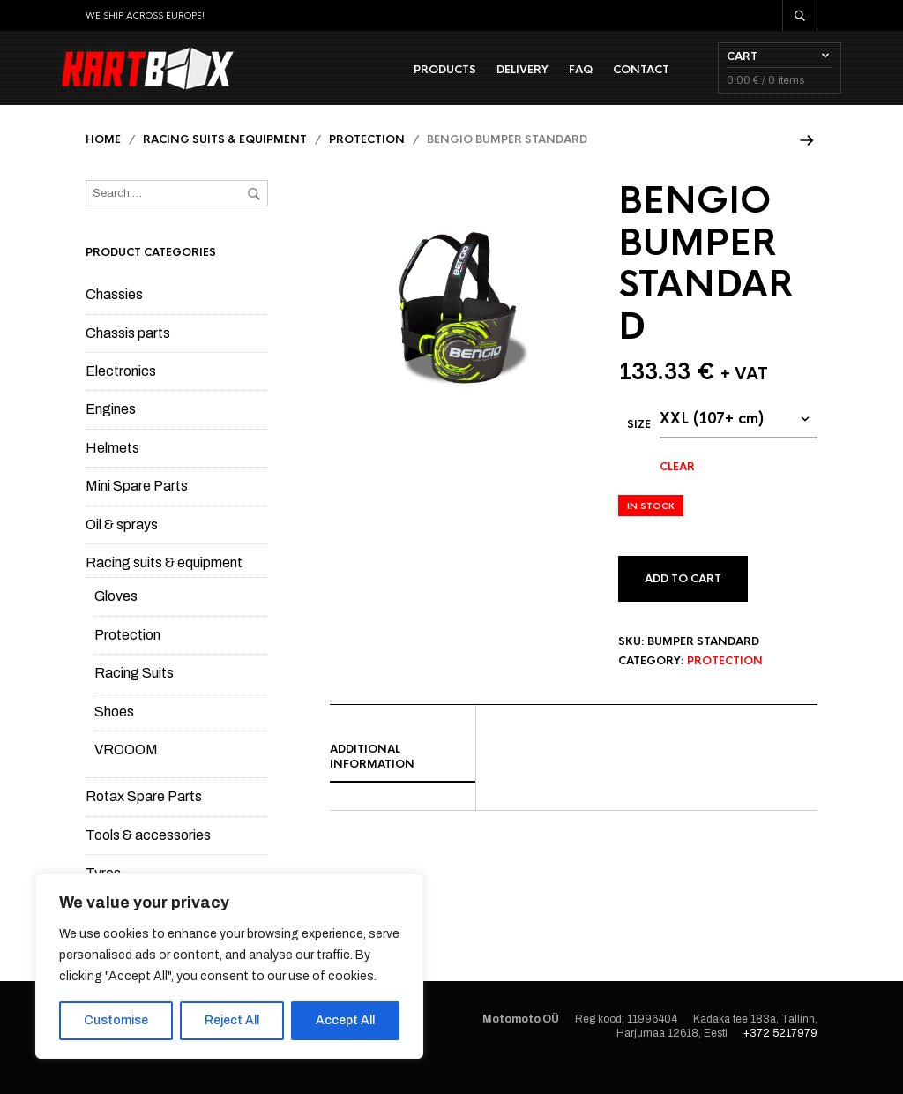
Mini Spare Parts (137, 507)
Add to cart (683, 601)
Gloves (116, 618)
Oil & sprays (122, 546)
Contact (617, 80)
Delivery (499, 80)
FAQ (557, 80)
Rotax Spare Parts (144, 818)
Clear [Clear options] (677, 489)
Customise (116, 1020)
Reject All (232, 1020)
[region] (229, 966)
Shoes (114, 732)
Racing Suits (134, 694)
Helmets (112, 469)
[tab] (402, 779)
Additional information (372, 778)
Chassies (114, 316)
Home (103, 161)
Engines (111, 430)
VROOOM (126, 771)
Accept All (345, 1020)
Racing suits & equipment (225, 161)
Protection (367, 161)
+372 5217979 (780, 1055)
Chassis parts (128, 355)
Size (639, 446)
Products (421, 80)
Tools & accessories (148, 857)
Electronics (121, 393)
